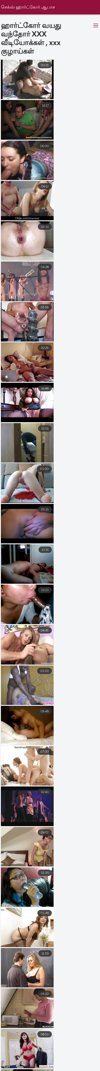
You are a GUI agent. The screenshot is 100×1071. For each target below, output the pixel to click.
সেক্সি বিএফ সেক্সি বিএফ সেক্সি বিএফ (22, 1053)
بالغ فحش (26, 1058)
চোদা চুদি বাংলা (81, 1058)
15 (22, 980)
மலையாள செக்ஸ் (52, 1067)
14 (89, 969)
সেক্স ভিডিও (42, 1062)
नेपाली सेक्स (65, 1053)
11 (48, 969)
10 (35, 969)
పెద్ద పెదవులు (14, 1062)
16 (36, 980)
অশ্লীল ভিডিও (67, 1062)
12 (62, 969)
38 (63, 980)
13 (75, 969)
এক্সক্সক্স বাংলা (52, 1058)
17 (49, 980)
